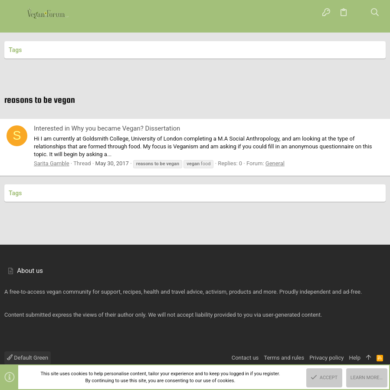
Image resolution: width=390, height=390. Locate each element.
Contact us (245, 357)
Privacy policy (326, 357)
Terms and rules (284, 357)
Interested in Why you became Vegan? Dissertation (107, 128)
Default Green (27, 357)
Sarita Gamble (51, 163)
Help (355, 357)
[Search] (375, 13)
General (275, 163)
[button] (15, 13)
